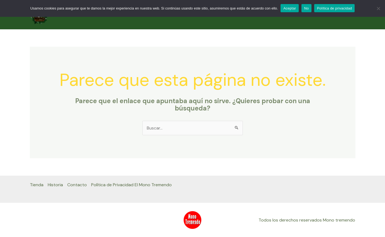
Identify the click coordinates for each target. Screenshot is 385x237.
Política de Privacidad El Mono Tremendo (131, 185)
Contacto (77, 185)
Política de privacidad (334, 8)
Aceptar (289, 8)
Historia (55, 185)
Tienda (36, 185)
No (306, 8)
